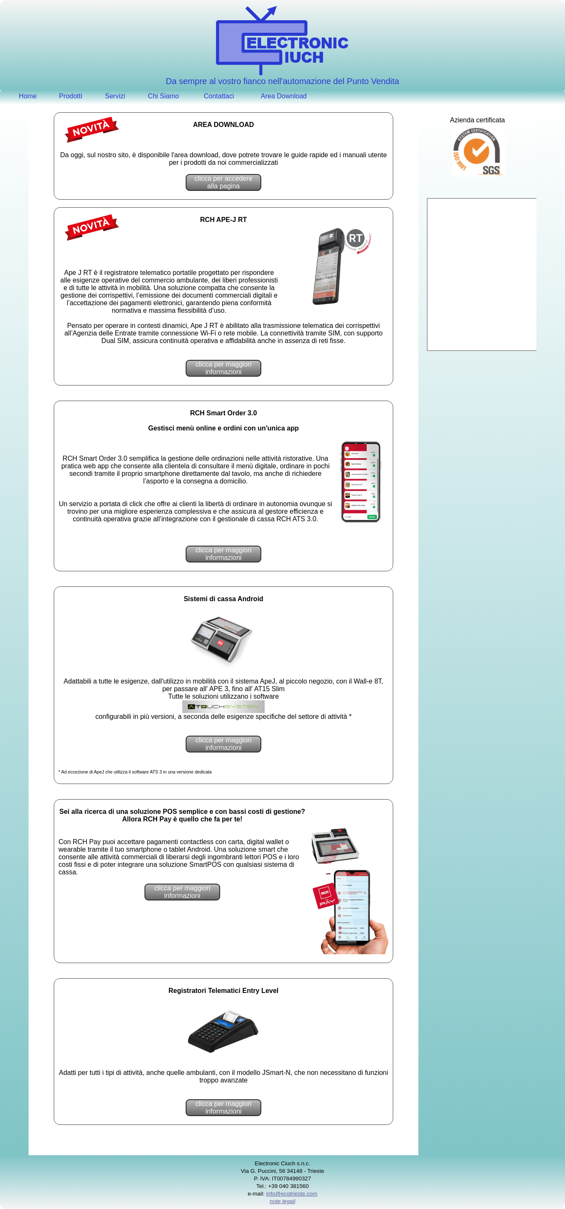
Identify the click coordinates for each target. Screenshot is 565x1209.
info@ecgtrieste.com (292, 1194)
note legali (282, 1201)
